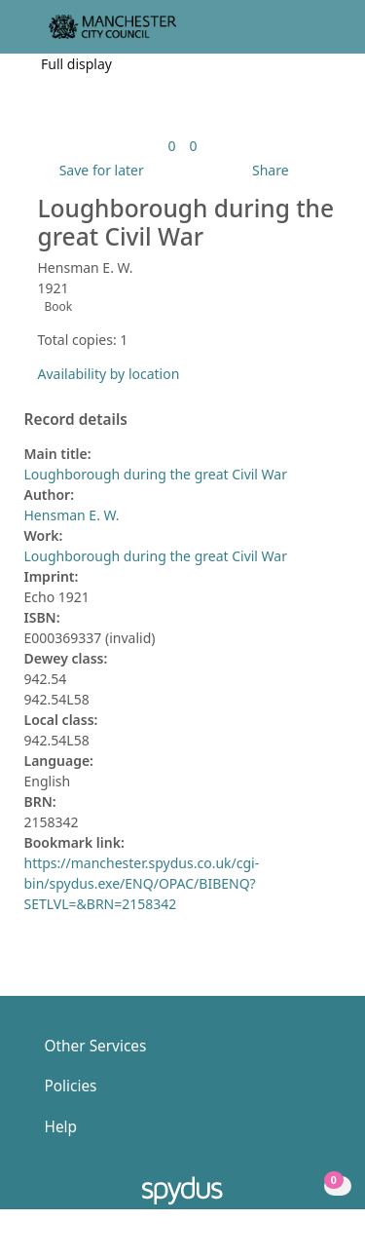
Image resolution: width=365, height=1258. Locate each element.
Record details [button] (76, 420)
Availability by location (109, 373)
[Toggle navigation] (320, 34)
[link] (171, 145)
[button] (297, 34)
